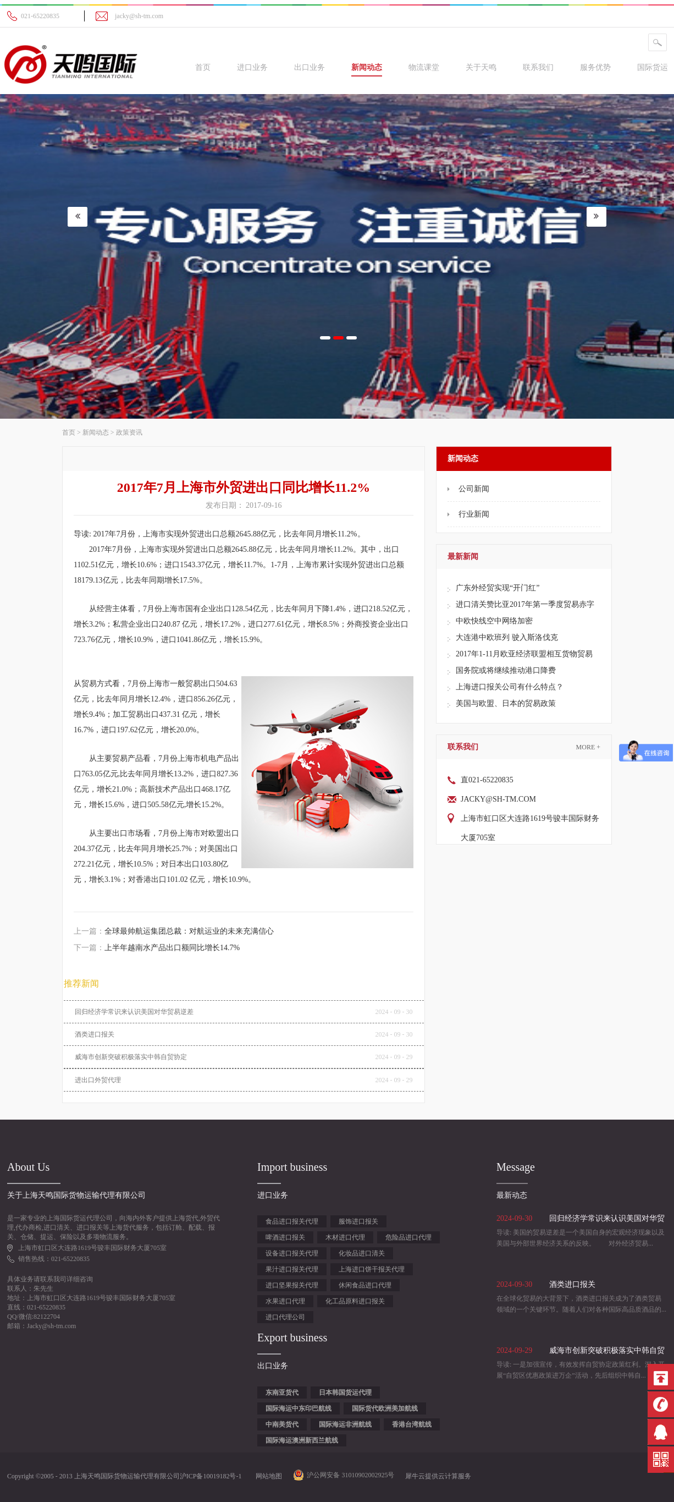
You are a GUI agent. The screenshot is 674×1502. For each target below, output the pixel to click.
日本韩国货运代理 (345, 1392)
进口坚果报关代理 (292, 1285)
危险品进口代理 (408, 1237)
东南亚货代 (282, 1392)
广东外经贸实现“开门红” (497, 588)
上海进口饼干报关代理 (372, 1269)
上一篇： (174, 931)
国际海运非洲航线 (345, 1424)
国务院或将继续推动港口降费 (506, 670)
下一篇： (157, 948)
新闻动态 (95, 432)
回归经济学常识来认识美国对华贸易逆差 (134, 1012)
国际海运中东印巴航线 (299, 1408)
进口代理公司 (285, 1317)
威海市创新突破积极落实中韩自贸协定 (131, 1057)
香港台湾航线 (412, 1424)
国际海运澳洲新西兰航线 (302, 1440)
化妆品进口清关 (362, 1253)
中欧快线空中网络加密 (494, 621)
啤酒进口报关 (285, 1237)
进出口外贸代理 (98, 1080)
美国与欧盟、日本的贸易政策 (506, 703)
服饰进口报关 (358, 1221)
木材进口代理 (345, 1237)
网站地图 (267, 1476)
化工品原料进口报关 (355, 1301)
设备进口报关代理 (292, 1253)
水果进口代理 (285, 1301)
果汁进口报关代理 (292, 1269)
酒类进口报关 (94, 1034)
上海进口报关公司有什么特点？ (509, 687)
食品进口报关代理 (292, 1221)
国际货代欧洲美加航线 (385, 1408)
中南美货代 (282, 1424)
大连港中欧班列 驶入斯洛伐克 (507, 637)
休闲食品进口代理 (365, 1285)
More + (588, 747)
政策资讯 (129, 432)
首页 (203, 67)
